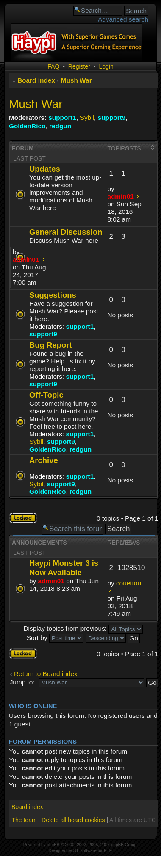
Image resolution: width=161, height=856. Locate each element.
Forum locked (23, 518)
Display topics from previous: (83, 628)
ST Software (85, 850)
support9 (112, 117)
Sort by (55, 637)
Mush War (76, 80)
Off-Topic (46, 395)
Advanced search (123, 19)
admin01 (120, 196)
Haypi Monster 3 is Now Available (63, 568)
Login (106, 66)
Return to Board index (46, 673)
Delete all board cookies (73, 820)
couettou (128, 583)
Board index (36, 80)
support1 (62, 117)
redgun (60, 126)
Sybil (87, 117)
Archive (43, 460)
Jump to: (22, 682)
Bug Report (50, 345)
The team (23, 820)
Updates (44, 168)
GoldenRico (27, 126)
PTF (107, 850)
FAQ (53, 66)
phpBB (53, 844)
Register (79, 66)
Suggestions (52, 295)
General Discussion (65, 231)
